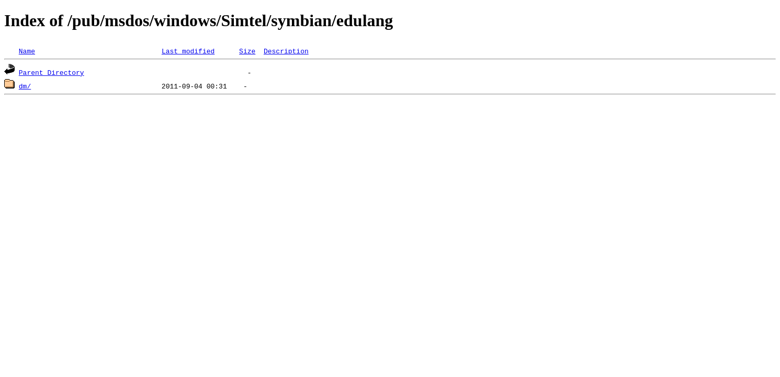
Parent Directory (51, 72)
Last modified (188, 51)
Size (247, 51)
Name (27, 51)
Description (286, 51)
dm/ (25, 86)
